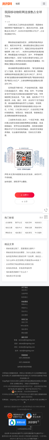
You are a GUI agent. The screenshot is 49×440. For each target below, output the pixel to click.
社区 (18, 4)
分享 (7, 22)
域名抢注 (38, 223)
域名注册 (8, 228)
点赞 (24, 195)
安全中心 (24, 311)
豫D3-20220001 (26, 397)
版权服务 (35, 436)
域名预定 (15, 436)
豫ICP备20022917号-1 (33, 389)
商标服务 (28, 436)
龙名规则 (24, 315)
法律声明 (24, 293)
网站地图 (24, 333)
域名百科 (28, 223)
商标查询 (38, 228)
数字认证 (18, 223)
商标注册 (28, 228)
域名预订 (18, 233)
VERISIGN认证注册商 (26, 394)
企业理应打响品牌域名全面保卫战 (20, 264)
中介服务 (38, 233)
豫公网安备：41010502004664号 (25, 391)
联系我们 (24, 297)
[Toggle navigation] (44, 4)
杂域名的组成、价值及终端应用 (19, 268)
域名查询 (24, 329)
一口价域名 (43, 436)
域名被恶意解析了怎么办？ (17, 272)
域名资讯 (28, 233)
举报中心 (24, 308)
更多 (41, 217)
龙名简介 (24, 290)
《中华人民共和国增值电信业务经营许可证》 (18, 386)
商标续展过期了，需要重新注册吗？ (20, 248)
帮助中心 (24, 304)
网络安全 (8, 233)
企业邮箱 (8, 223)
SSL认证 (27, 439)
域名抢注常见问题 (13, 276)
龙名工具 (24, 322)
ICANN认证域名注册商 (10, 394)
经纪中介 (13, 439)
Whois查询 (24, 326)
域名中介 (18, 228)
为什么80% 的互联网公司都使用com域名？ (23, 260)
